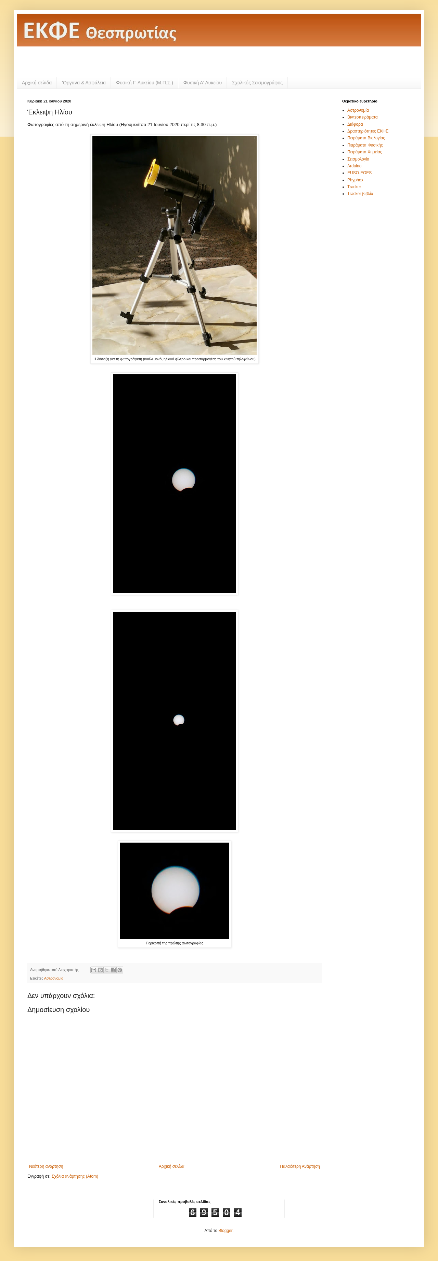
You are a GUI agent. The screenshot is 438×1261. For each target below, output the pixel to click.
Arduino (354, 166)
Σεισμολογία (358, 159)
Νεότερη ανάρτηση (46, 1166)
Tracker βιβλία (360, 193)
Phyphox (355, 180)
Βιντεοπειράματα (362, 117)
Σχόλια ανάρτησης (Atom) (75, 1176)
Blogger (225, 1230)
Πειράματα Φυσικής (365, 145)
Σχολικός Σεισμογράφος (257, 82)
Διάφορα (355, 124)
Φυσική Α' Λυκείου (202, 82)
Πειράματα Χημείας (364, 152)
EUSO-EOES (359, 172)
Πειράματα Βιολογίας (366, 138)
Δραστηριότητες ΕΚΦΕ (367, 131)
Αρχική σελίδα (37, 82)
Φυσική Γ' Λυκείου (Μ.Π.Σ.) (144, 82)
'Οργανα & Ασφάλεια (84, 82)
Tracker (354, 186)
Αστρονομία (54, 978)
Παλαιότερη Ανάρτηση (300, 1166)
